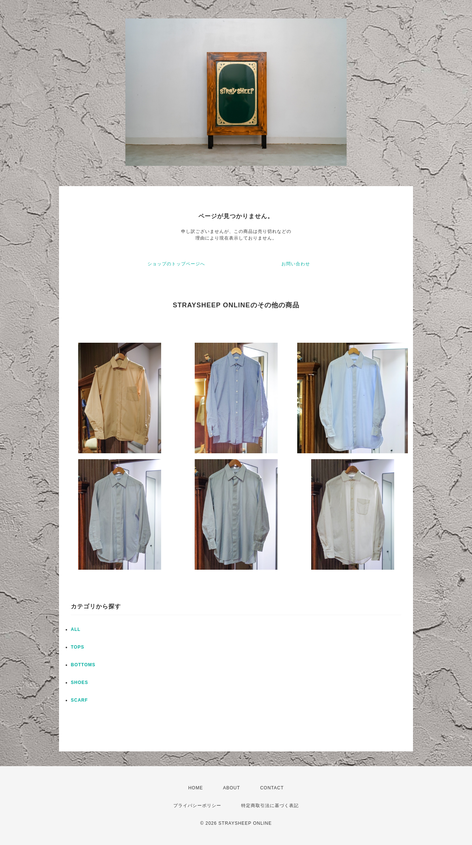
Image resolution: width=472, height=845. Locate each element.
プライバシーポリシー (197, 805)
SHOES (79, 682)
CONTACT (272, 787)
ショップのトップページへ (176, 263)
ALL (75, 629)
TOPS (77, 647)
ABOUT (231, 787)
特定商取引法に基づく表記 (270, 805)
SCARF (79, 700)
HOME (195, 787)
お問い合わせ (295, 263)
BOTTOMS (83, 664)
